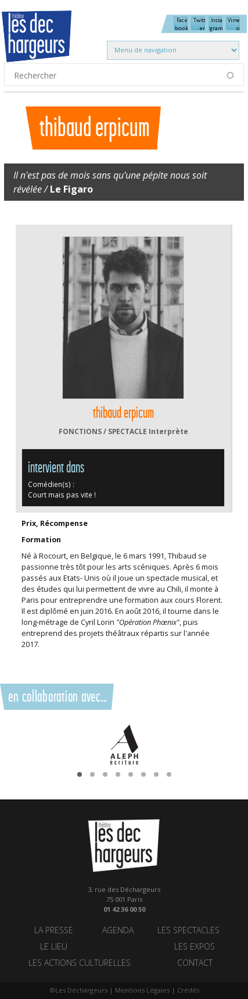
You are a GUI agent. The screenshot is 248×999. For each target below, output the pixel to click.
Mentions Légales (142, 990)
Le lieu (53, 946)
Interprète (168, 431)
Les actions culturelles (79, 963)
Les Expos (194, 946)
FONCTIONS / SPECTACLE (103, 431)
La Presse (53, 930)
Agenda (118, 930)
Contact (195, 963)
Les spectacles (188, 930)
